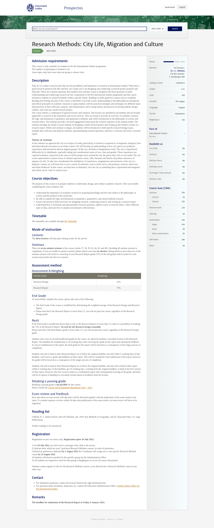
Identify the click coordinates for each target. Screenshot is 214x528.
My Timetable (70, 221)
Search (175, 28)
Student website (98, 519)
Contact (119, 519)
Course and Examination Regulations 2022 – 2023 (70, 387)
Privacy (111, 519)
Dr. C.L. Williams (178, 71)
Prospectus (73, 8)
